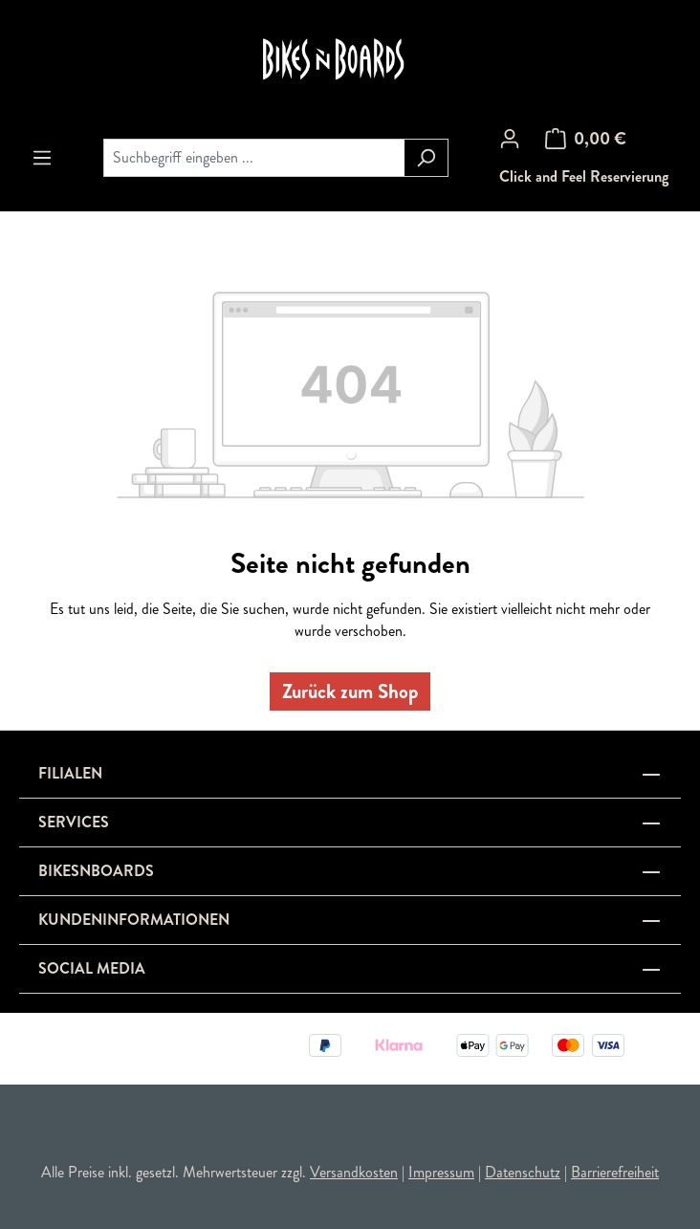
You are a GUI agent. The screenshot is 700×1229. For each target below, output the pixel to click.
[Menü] (42, 157)
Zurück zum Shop (350, 691)
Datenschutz (522, 1172)
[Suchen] (426, 158)
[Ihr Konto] (510, 138)
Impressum (441, 1172)
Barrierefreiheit (615, 1172)
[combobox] (254, 158)
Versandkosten (354, 1172)
